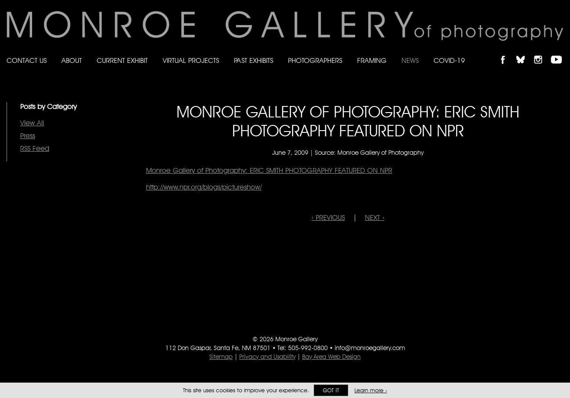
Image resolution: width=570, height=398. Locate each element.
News (410, 60)
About (72, 60)
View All (32, 123)
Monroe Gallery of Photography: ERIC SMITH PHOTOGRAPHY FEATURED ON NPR (269, 170)
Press (27, 135)
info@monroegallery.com (370, 347)
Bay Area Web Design (331, 356)
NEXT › (374, 217)
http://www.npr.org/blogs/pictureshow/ (204, 187)
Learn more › (370, 390)
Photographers (315, 60)
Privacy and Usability (267, 356)
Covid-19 (449, 60)
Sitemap (221, 356)
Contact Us (27, 60)
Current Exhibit (122, 60)
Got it (331, 390)
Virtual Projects (191, 60)
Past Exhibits (253, 60)
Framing (372, 60)
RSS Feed (34, 148)
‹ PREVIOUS (328, 217)
